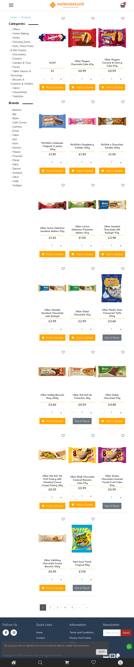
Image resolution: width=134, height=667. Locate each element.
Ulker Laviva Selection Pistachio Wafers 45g (82, 229)
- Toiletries (17, 96)
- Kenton (15, 148)
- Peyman (16, 156)
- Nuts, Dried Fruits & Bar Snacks (22, 48)
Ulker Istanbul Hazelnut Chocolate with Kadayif (52, 313)
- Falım (14, 135)
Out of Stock (112, 337)
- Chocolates (18, 54)
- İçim (13, 139)
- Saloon (15, 169)
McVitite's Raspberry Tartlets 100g (82, 146)
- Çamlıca (16, 127)
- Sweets (16, 59)
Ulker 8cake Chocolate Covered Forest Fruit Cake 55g (112, 480)
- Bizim (14, 118)
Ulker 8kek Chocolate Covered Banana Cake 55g (82, 480)
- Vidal (14, 181)
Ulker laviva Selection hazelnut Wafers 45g (52, 229)
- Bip (13, 114)
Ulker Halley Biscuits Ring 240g (52, 396)
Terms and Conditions (82, 632)
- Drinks (15, 38)
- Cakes (15, 88)
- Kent (14, 143)
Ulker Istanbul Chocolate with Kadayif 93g (112, 229)
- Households (18, 92)
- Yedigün (16, 185)
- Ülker (14, 177)
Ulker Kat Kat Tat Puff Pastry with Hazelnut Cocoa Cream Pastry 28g (52, 480)
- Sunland (16, 173)
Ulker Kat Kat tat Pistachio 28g (82, 396)
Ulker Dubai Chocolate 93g (112, 396)
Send (126, 633)
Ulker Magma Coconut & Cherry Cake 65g (112, 62)
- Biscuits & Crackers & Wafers (21, 82)
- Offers (15, 29)
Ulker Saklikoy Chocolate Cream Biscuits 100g (52, 563)
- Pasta (15, 67)
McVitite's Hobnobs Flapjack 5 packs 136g (52, 146)
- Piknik (15, 160)
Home (13, 17)
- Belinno (15, 110)
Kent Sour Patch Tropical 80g (82, 563)
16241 (52, 62)
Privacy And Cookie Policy (80, 640)
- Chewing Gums (20, 42)
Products (26, 17)
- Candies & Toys (20, 63)
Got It (102, 651)
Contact (40, 638)
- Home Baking (19, 33)
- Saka (14, 164)
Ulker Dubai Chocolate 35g (82, 313)
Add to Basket (52, 87)
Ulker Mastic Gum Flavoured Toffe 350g (112, 313)
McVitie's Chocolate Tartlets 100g (112, 146)
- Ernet (14, 131)
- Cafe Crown (18, 122)
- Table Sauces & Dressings (20, 73)
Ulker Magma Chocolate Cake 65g (82, 63)
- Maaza (15, 152)
